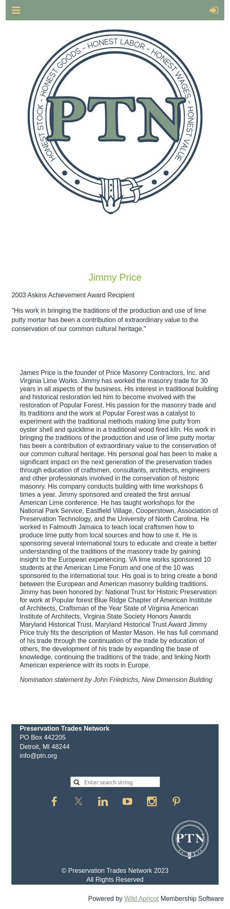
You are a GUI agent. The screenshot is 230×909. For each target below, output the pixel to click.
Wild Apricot (141, 898)
